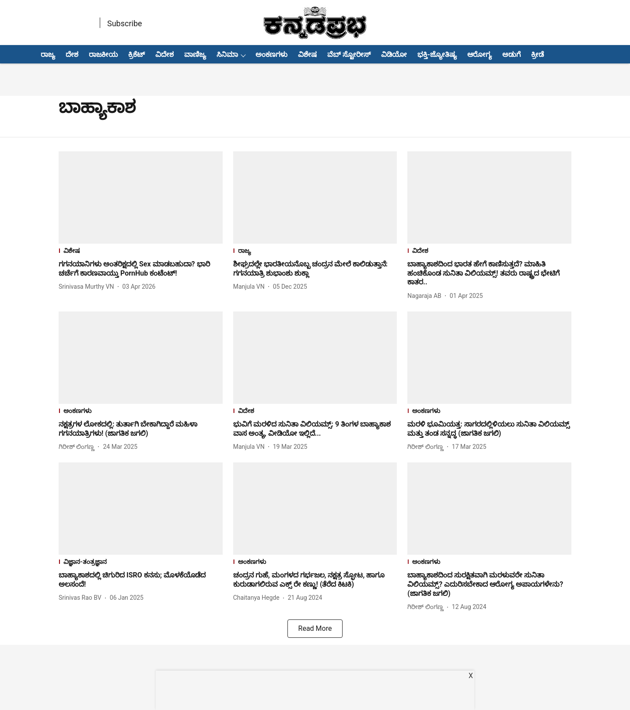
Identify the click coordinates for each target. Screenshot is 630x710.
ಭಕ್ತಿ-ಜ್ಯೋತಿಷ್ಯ (437, 54)
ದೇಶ (72, 54)
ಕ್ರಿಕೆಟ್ (136, 54)
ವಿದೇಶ (164, 54)
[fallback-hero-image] (141, 197)
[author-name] (88, 286)
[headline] (141, 269)
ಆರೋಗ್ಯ (479, 54)
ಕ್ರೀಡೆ (537, 54)
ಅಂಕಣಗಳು (271, 54)
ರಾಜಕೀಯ (103, 54)
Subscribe (124, 23)
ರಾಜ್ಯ (48, 54)
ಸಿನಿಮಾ (227, 54)
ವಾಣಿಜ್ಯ (195, 54)
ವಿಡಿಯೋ (394, 54)
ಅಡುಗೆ (511, 54)
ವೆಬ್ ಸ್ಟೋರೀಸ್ (349, 54)
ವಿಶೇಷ (307, 54)
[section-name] (141, 251)
